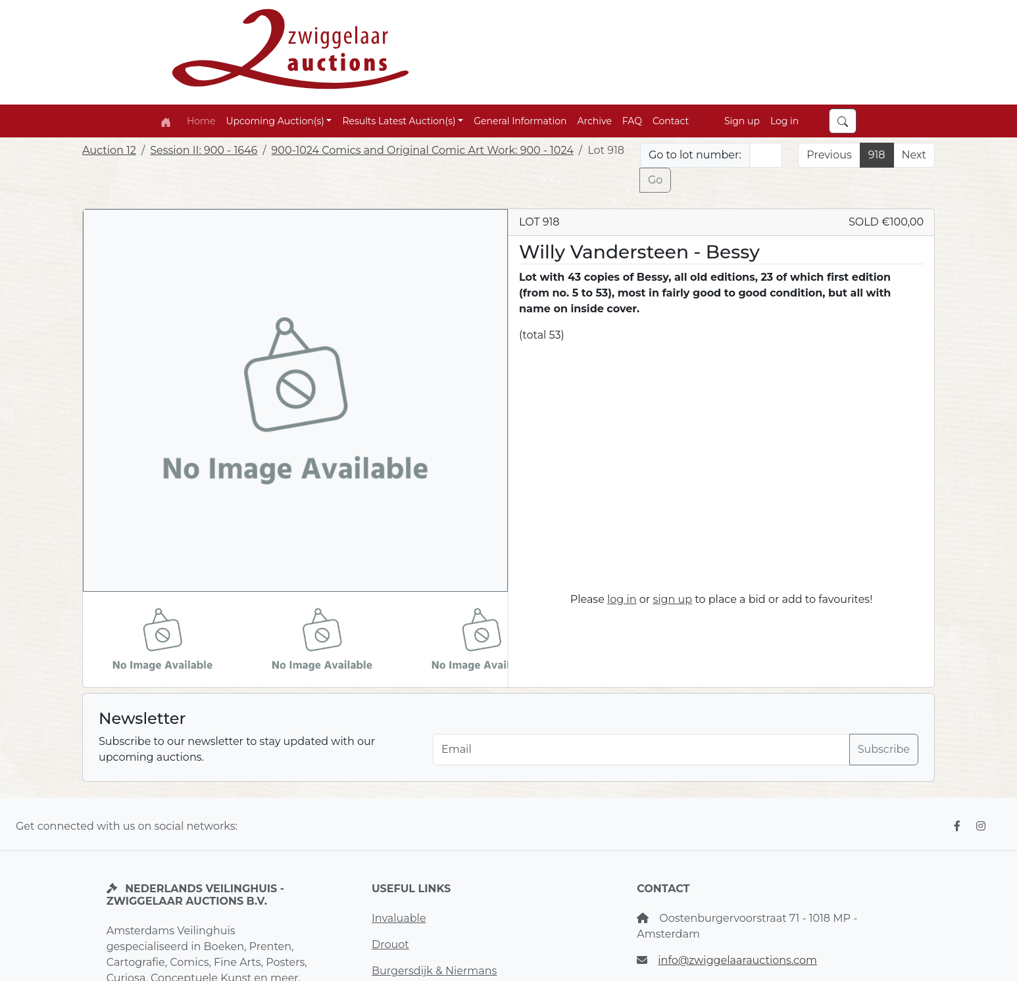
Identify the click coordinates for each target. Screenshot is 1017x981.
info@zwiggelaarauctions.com (737, 960)
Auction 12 (109, 150)
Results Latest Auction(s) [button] (398, 121)
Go (655, 180)
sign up (672, 599)
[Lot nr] (766, 155)
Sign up (742, 121)
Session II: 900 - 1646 (203, 150)
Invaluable (399, 918)
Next (914, 155)
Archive (595, 121)
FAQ (632, 121)
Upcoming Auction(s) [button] (275, 121)
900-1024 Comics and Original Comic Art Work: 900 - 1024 (423, 150)
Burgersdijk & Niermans (434, 971)
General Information (520, 121)
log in (622, 599)
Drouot (390, 944)
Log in (784, 121)
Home (201, 121)
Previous (828, 155)
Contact (671, 121)
